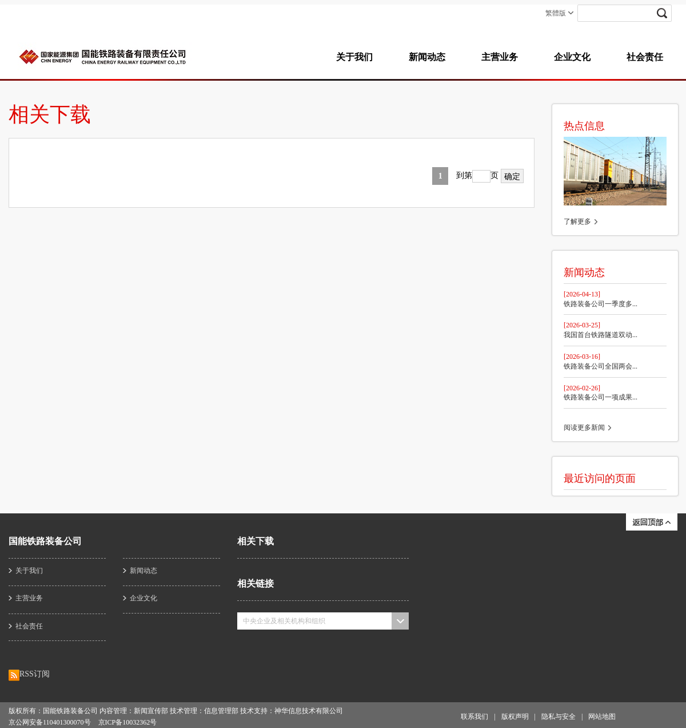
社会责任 (645, 57)
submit (668, 13)
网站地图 (602, 717)
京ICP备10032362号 (127, 722)
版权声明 (515, 717)
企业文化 (572, 57)
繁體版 (555, 13)
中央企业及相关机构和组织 (284, 621)
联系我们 (474, 717)
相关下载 (255, 541)
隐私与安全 (558, 717)
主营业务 (499, 57)
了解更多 (577, 221)
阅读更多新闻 (584, 428)
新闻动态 (427, 57)
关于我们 (354, 57)
